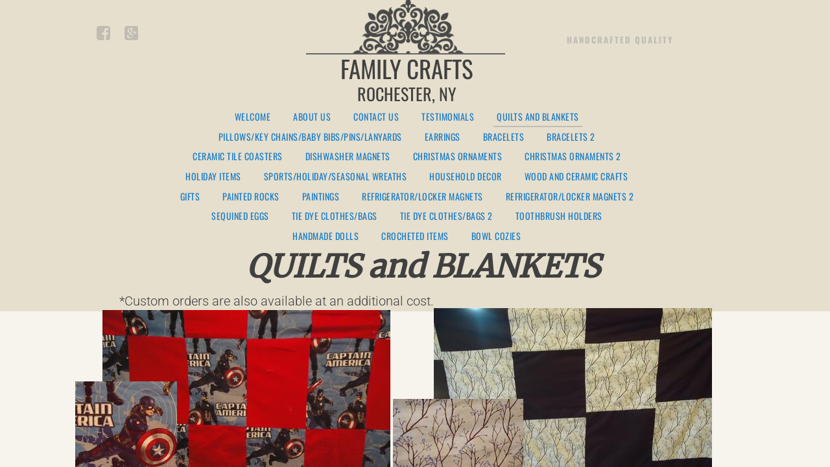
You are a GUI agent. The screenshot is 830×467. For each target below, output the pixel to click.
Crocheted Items (415, 236)
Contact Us (376, 117)
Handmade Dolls (325, 236)
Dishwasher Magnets (347, 156)
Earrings (442, 137)
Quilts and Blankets (538, 117)
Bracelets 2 (571, 137)
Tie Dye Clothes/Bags (334, 216)
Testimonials (447, 117)
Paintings (321, 196)
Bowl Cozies (496, 236)
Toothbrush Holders (559, 216)
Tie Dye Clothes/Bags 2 (446, 216)
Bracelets (504, 137)
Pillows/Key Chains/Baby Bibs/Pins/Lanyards (310, 137)
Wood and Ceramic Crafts (576, 176)
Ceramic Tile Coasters (238, 156)
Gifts (190, 196)
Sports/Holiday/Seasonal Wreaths (335, 176)
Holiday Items (213, 176)
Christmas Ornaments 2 (573, 156)
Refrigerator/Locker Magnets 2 (570, 196)
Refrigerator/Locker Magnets (422, 196)
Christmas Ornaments (458, 156)
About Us (312, 117)
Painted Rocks (250, 196)
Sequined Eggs (240, 216)
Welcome (253, 117)
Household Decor (465, 176)
